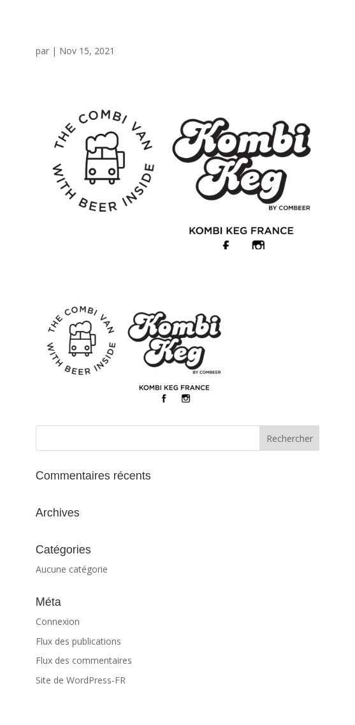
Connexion (58, 621)
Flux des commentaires (84, 660)
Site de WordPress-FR (81, 680)
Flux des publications (78, 641)
